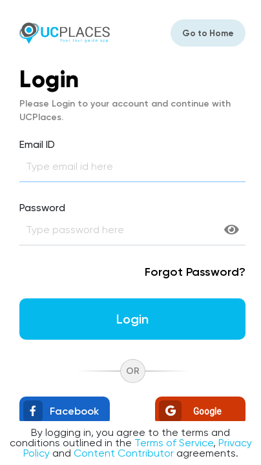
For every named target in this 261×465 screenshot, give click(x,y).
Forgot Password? (195, 272)
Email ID (37, 145)
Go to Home (208, 33)
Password (42, 208)
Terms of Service (173, 443)
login (132, 319)
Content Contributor (124, 453)
